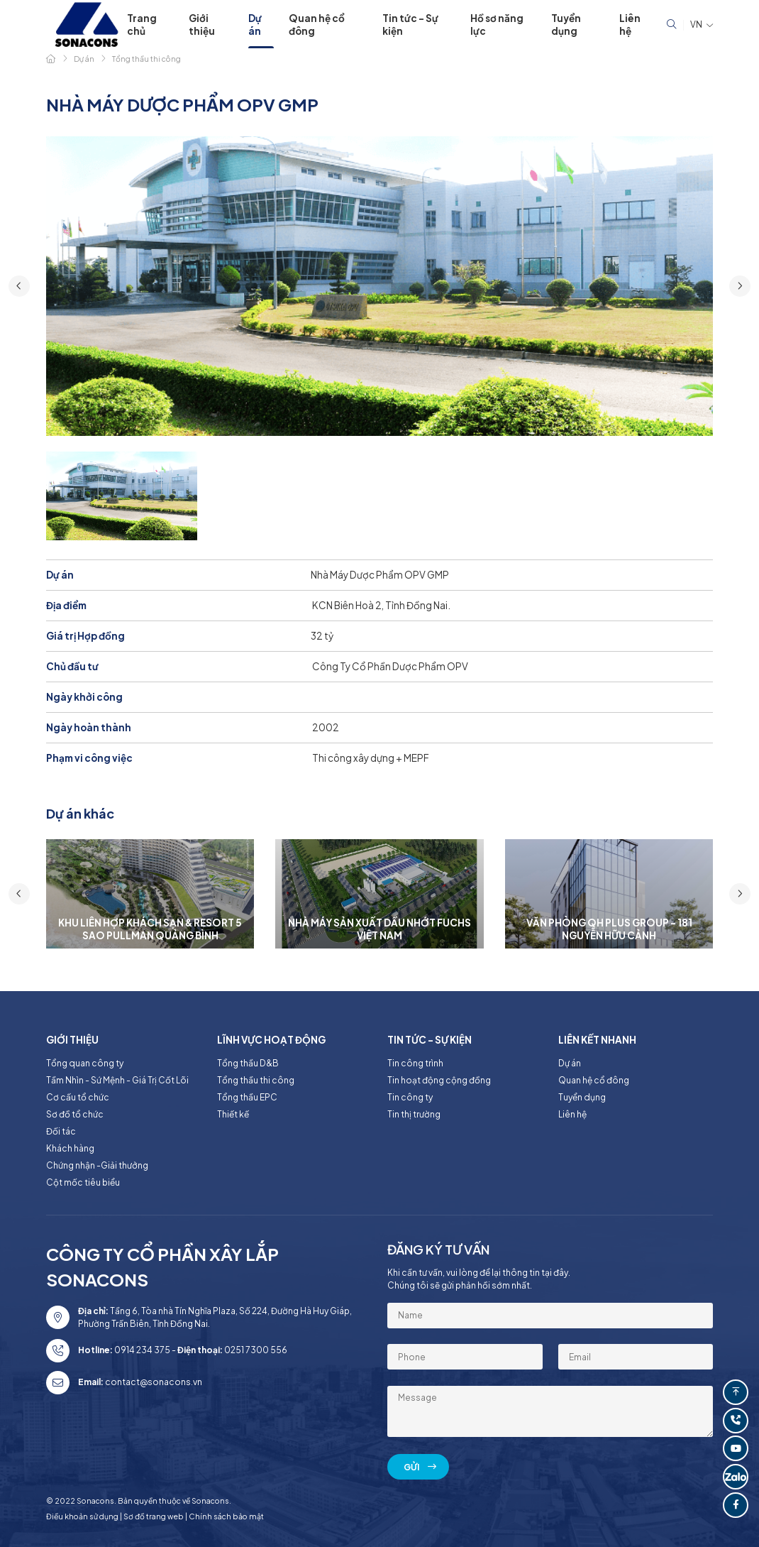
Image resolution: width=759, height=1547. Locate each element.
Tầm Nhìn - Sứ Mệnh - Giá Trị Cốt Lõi (117, 1080)
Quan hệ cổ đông (317, 24)
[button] (19, 286)
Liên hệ (630, 24)
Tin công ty (410, 1097)
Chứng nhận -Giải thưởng (97, 1165)
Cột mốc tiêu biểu (83, 1182)
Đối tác (61, 1131)
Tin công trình (415, 1063)
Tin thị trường (414, 1114)
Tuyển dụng (566, 24)
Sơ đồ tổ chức (75, 1114)
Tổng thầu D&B (248, 1063)
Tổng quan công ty (84, 1063)
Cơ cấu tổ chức (77, 1097)
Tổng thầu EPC (247, 1097)
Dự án (255, 24)
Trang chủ (142, 24)
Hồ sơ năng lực (496, 24)
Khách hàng (70, 1148)
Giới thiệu (202, 24)
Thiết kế (233, 1114)
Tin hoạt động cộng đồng (439, 1080)
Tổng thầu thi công (255, 1080)
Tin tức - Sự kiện (410, 24)
